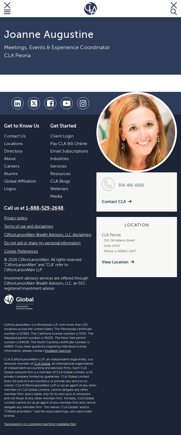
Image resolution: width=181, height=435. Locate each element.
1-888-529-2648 (44, 208)
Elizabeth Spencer (58, 351)
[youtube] (67, 103)
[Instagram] (83, 103)
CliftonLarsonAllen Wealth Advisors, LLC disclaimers (47, 235)
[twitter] (34, 103)
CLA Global (42, 363)
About (10, 159)
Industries (59, 159)
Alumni (11, 174)
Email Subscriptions (69, 151)
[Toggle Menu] (7, 8)
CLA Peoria (17, 56)
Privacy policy (15, 218)
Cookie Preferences (21, 251)
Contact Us (15, 136)
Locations (13, 144)
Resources (60, 174)
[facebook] (50, 103)
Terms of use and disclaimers (28, 227)
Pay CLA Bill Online (68, 144)
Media (56, 196)
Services (58, 166)
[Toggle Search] (174, 8)
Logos (10, 189)
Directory (13, 151)
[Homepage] (90, 8)
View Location (115, 262)
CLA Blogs (60, 181)
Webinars (59, 189)
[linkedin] (18, 103)
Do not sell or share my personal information (42, 243)
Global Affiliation (20, 181)
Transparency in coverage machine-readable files (40, 424)
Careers (11, 166)
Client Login (62, 136)
